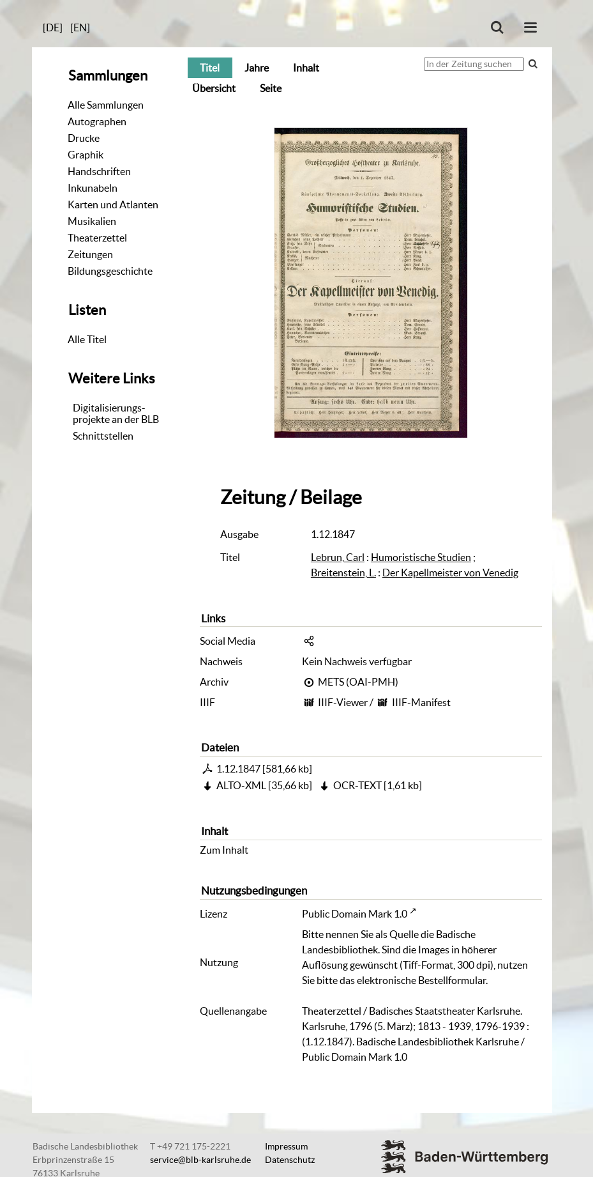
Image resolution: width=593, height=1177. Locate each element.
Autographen (97, 121)
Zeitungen (90, 254)
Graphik (85, 154)
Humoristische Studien (421, 557)
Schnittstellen (103, 436)
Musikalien (92, 221)
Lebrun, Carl (337, 557)
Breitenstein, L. (343, 572)
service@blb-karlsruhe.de (200, 1160)
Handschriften (99, 171)
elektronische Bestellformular (421, 980)
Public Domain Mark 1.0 (354, 913)
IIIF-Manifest (421, 702)
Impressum (286, 1146)
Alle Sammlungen (106, 105)
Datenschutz (290, 1160)
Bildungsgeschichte (110, 271)
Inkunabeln (92, 188)
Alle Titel (87, 339)
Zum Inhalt (224, 850)
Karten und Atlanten (113, 204)
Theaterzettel (97, 237)
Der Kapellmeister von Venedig (450, 572)
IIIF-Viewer (343, 702)
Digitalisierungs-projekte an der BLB (116, 413)
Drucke (84, 138)
